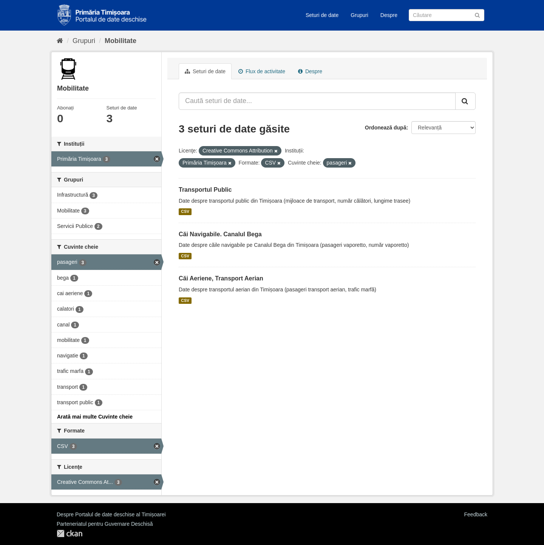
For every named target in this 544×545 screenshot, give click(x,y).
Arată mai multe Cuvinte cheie (95, 417)
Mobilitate (120, 41)
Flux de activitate (261, 71)
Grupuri (359, 15)
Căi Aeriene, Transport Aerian (221, 278)
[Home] (60, 41)
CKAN (69, 533)
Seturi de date (322, 15)
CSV (185, 211)
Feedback (475, 514)
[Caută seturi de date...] (317, 101)
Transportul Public (205, 189)
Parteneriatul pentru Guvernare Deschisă (105, 524)
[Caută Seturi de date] (446, 15)
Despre (388, 15)
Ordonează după (385, 128)
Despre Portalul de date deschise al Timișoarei (111, 514)
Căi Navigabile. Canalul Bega (220, 234)
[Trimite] (477, 14)
